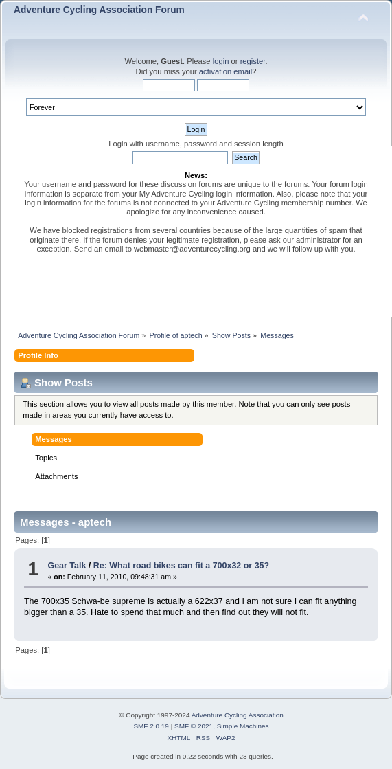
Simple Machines (243, 726)
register (253, 61)
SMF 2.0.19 (151, 726)
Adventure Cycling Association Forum (99, 10)
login (221, 61)
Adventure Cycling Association (238, 715)
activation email (225, 71)
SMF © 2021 (193, 726)
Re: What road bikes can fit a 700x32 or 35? (181, 565)
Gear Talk (66, 565)
